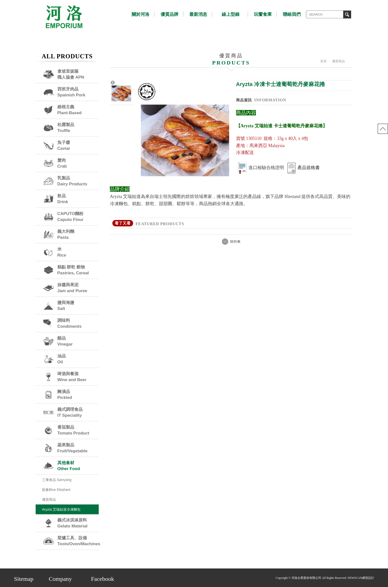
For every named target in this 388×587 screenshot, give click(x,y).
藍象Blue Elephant (56, 490)
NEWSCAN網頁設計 (360, 578)
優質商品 (49, 499)
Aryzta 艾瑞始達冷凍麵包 (61, 509)
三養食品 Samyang (57, 480)
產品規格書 (302, 167)
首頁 (323, 61)
